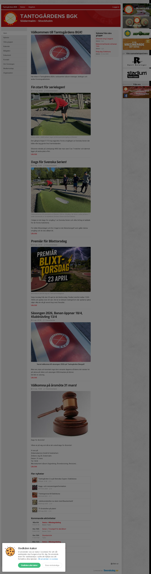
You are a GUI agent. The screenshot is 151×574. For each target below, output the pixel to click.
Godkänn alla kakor (29, 565)
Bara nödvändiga (52, 565)
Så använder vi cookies (48, 559)
